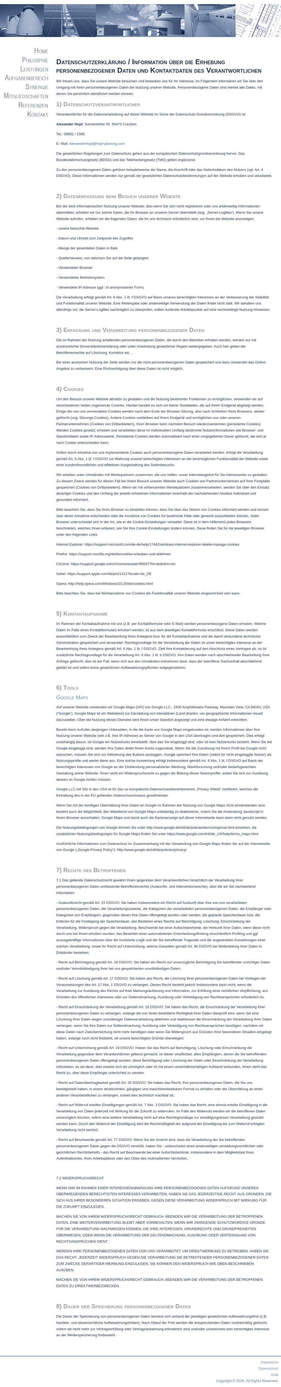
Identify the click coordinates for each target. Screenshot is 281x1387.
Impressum (269, 1362)
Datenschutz (268, 1368)
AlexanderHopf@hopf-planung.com (97, 144)
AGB (274, 1375)
